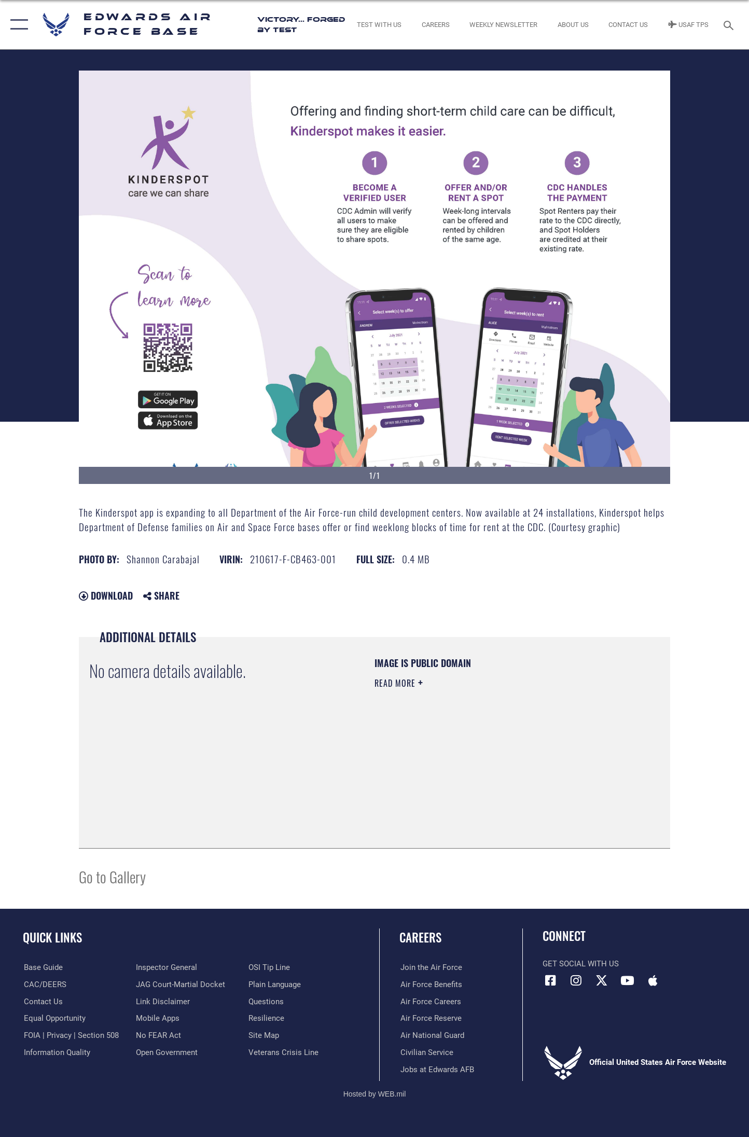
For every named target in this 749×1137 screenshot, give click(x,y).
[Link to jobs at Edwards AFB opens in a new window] (436, 1069)
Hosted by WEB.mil (374, 1093)
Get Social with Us (581, 963)
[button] (17, 24)
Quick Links (52, 937)
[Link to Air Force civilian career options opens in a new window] (425, 1052)
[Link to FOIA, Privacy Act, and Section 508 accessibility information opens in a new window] (70, 1035)
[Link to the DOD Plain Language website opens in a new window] (274, 984)
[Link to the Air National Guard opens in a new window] (431, 1035)
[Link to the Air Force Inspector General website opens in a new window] (166, 967)
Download (106, 595)
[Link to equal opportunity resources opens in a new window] (54, 1018)
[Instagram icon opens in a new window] (576, 980)
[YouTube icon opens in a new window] (627, 980)
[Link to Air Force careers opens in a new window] (429, 1001)
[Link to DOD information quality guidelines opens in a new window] (56, 1052)
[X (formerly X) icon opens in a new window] (601, 980)
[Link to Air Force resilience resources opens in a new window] (266, 1018)
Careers (420, 937)
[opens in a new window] (42, 967)
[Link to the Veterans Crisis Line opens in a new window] (283, 1052)
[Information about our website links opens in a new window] (163, 1001)
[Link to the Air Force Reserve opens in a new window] (430, 1018)
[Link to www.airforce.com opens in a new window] (430, 967)
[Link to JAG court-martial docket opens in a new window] (180, 984)
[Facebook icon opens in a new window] (550, 980)
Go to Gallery (112, 876)
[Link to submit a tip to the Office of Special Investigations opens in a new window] (269, 967)
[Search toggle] (730, 24)
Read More (396, 683)
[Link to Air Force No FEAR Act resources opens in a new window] (158, 1035)
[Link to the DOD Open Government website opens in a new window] (167, 1052)
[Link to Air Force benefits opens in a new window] (430, 984)
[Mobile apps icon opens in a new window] (653, 980)
